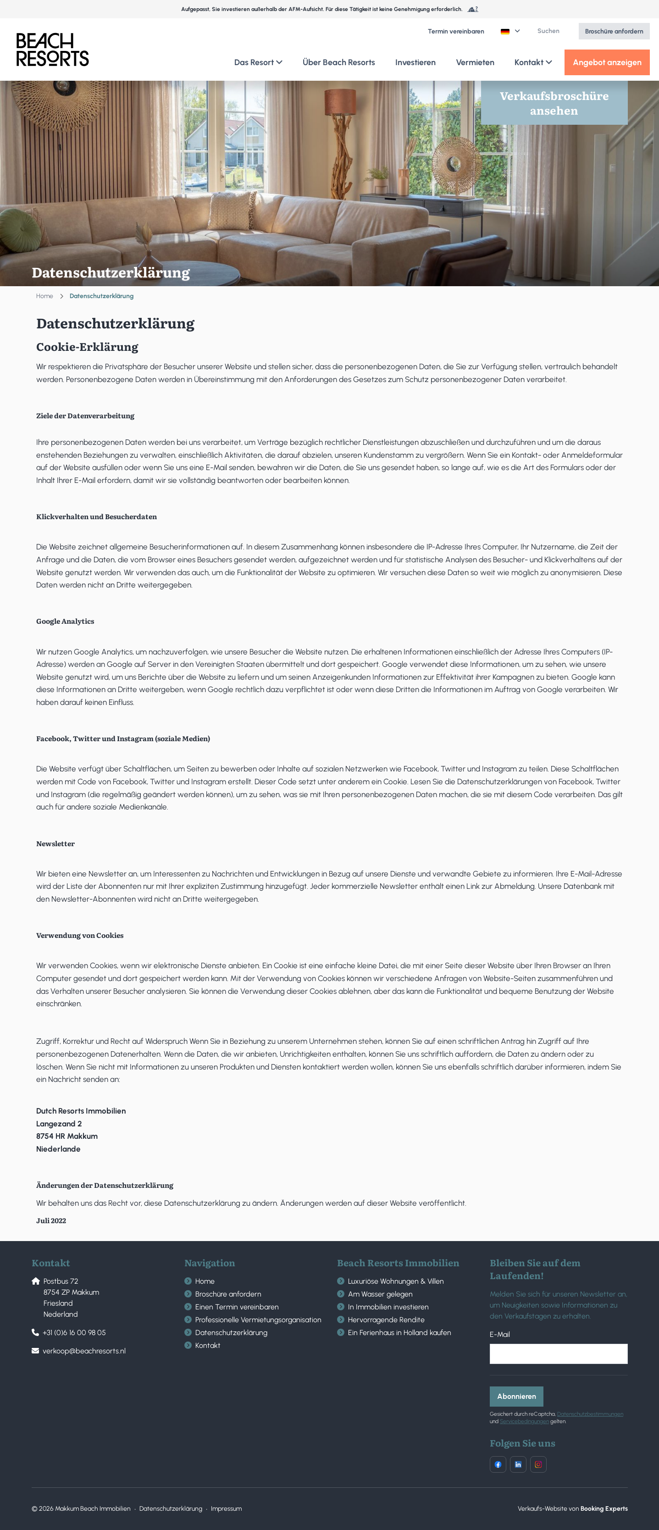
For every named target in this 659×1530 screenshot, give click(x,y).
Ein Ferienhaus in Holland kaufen (399, 1332)
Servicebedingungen (524, 1421)
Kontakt (208, 1345)
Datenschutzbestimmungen (590, 1414)
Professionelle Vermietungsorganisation (258, 1319)
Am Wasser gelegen (380, 1294)
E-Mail (500, 1334)
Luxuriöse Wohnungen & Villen (396, 1281)
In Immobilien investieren (388, 1307)
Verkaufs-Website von (573, 1509)
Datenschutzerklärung (231, 1332)
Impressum (226, 1509)
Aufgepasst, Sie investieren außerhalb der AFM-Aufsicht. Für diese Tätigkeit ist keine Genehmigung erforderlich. (329, 9)
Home (44, 296)
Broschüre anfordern (228, 1294)
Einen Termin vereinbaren (237, 1307)
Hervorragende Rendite (386, 1319)
